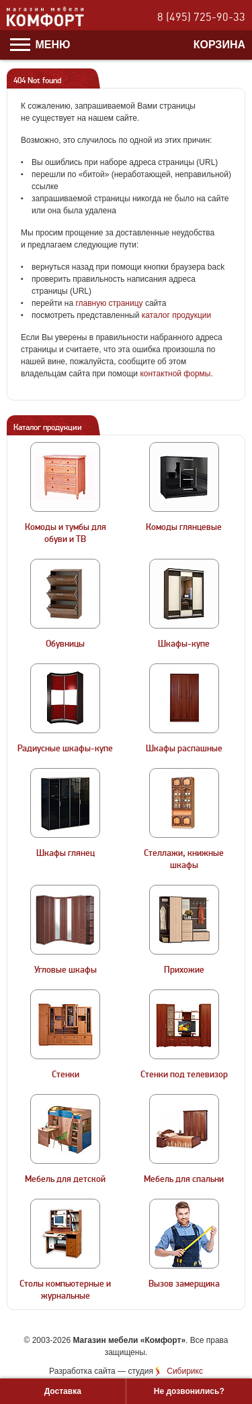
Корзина (219, 44)
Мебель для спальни (184, 1179)
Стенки (65, 1074)
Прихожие (184, 970)
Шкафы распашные (184, 748)
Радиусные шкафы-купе (65, 748)
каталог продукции (177, 315)
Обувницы (65, 644)
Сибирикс (185, 1371)
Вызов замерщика (184, 1284)
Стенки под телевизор (184, 1074)
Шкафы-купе (184, 644)
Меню (40, 44)
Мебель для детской (65, 1179)
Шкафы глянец (65, 853)
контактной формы (175, 373)
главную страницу (108, 303)
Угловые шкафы (65, 970)
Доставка (62, 1391)
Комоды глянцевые (184, 527)
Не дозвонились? (189, 1391)
